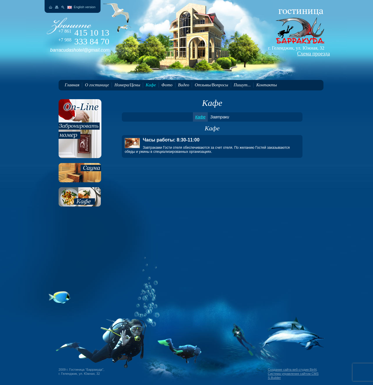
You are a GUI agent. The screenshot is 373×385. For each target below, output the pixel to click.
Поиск (62, 7)
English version (85, 7)
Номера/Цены (127, 85)
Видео (183, 85)
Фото (167, 85)
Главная (72, 85)
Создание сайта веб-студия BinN (292, 369)
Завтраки (219, 117)
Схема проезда (313, 54)
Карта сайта (56, 7)
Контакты (266, 85)
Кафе (151, 85)
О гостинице (97, 85)
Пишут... (242, 85)
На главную (50, 7)
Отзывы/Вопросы (211, 85)
